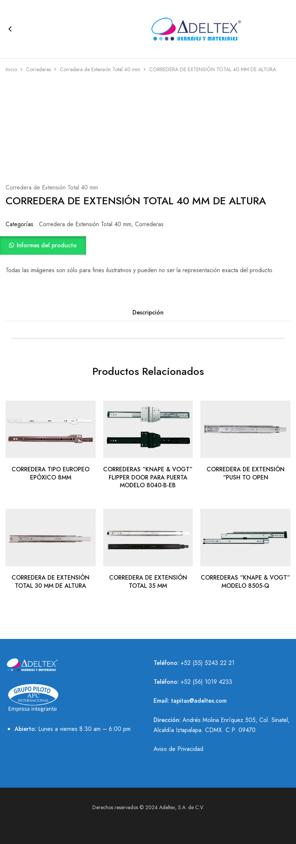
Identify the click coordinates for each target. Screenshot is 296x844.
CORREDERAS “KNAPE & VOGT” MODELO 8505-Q (245, 581)
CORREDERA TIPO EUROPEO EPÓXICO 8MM (50, 473)
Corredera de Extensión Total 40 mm (100, 69)
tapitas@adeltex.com (199, 700)
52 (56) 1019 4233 (208, 681)
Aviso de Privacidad (178, 749)
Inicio (11, 69)
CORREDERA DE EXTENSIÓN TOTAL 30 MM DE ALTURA (50, 581)
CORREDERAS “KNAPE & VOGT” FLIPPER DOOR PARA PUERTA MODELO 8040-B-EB (148, 477)
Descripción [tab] (148, 312)
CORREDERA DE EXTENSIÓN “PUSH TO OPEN (246, 473)
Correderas (38, 69)
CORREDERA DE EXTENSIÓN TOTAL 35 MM (148, 581)
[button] (148, 245)
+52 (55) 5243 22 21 (207, 663)
